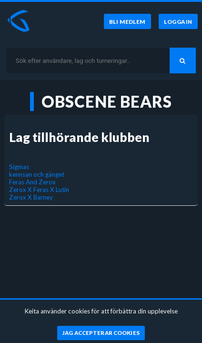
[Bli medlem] (127, 21)
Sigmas (19, 167)
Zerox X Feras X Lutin (39, 189)
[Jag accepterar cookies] (101, 333)
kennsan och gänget (36, 174)
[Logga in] (178, 21)
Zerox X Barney (31, 197)
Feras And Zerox (32, 182)
